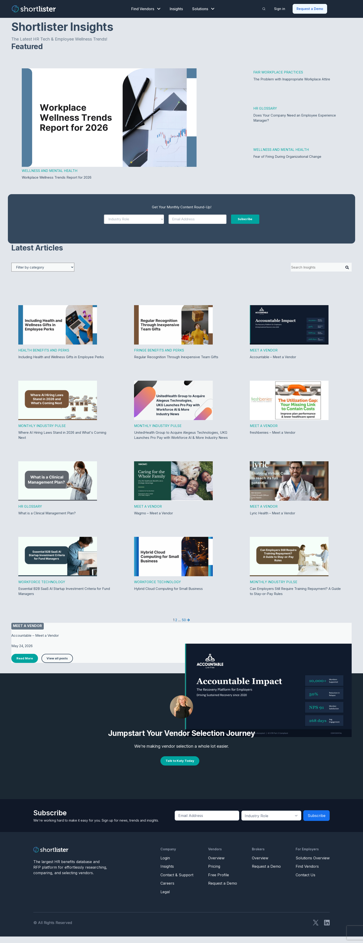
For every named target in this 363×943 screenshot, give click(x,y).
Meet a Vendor (264, 350)
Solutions (203, 8)
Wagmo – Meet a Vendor (154, 519)
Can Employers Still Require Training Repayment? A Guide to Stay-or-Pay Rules (295, 597)
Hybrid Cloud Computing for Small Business (168, 595)
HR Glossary (265, 108)
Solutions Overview (313, 864)
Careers (167, 889)
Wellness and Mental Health (50, 170)
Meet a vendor (28, 632)
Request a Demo (310, 8)
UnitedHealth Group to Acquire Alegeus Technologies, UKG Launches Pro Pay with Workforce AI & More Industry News (181, 437)
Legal (165, 898)
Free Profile (218, 881)
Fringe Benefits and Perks (159, 350)
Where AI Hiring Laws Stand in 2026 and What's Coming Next (62, 435)
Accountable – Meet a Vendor (273, 357)
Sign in (279, 8)
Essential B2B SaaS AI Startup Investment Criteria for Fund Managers (64, 597)
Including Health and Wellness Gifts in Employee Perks (61, 357)
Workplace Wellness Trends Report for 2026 (57, 177)
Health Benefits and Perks (44, 350)
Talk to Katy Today (180, 767)
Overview (216, 864)
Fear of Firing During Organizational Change (287, 157)
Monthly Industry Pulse (42, 426)
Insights (176, 8)
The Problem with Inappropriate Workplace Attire (292, 78)
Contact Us (305, 881)
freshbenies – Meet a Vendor (273, 432)
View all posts (57, 665)
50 (184, 626)
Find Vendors (145, 8)
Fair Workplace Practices (278, 72)
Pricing (214, 872)
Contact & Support (176, 881)
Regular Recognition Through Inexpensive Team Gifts (176, 357)
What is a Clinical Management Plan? (47, 519)
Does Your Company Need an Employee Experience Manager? (294, 118)
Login (165, 864)
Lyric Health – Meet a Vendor (273, 519)
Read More (24, 665)
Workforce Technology (42, 588)
